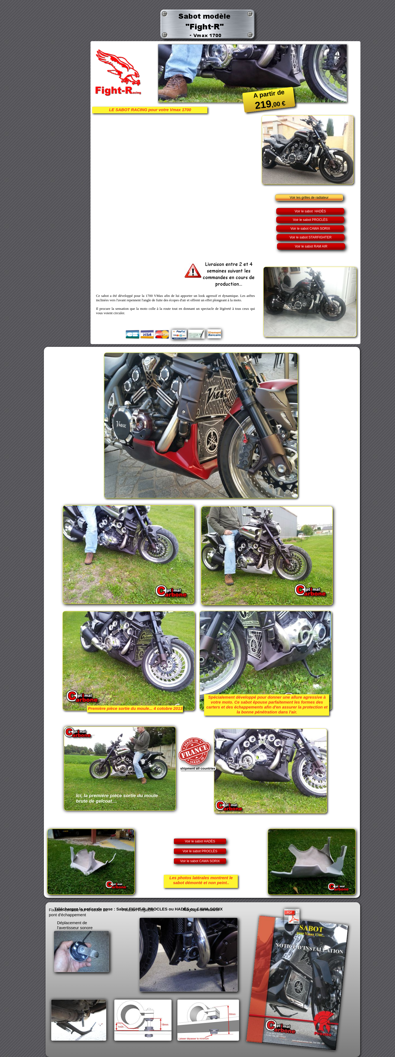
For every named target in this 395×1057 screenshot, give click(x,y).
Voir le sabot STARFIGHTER (310, 237)
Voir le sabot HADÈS (310, 211)
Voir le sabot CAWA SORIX (310, 228)
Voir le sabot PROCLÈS (310, 220)
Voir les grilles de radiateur (309, 197)
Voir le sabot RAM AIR (311, 246)
